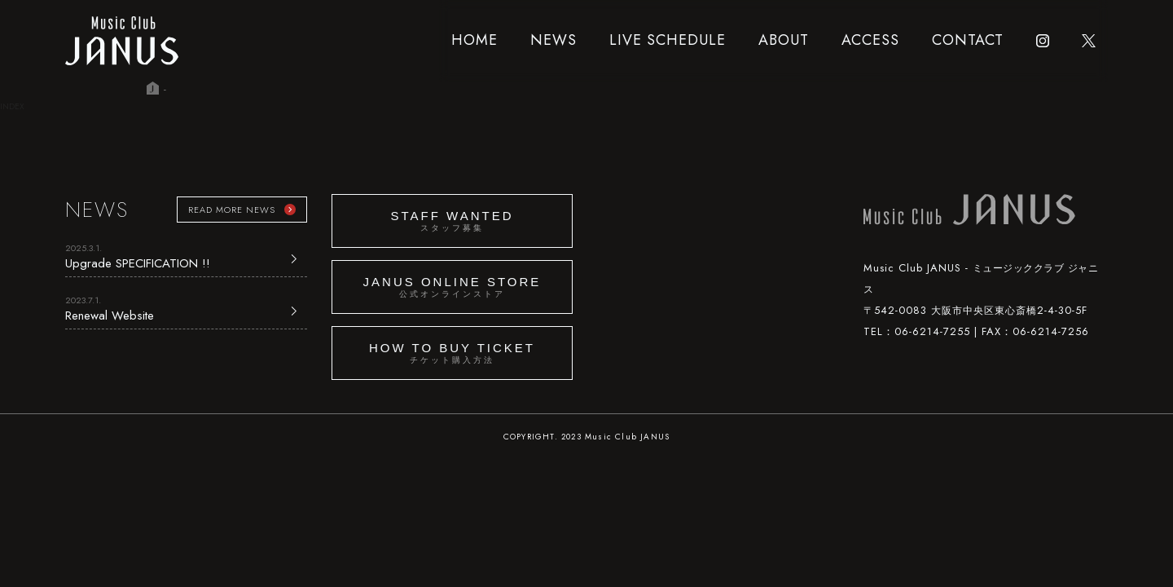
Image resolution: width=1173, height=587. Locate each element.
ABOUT (783, 40)
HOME (474, 40)
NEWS (553, 40)
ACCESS (870, 40)
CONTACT (968, 40)
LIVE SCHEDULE (667, 40)
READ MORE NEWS (231, 209)
